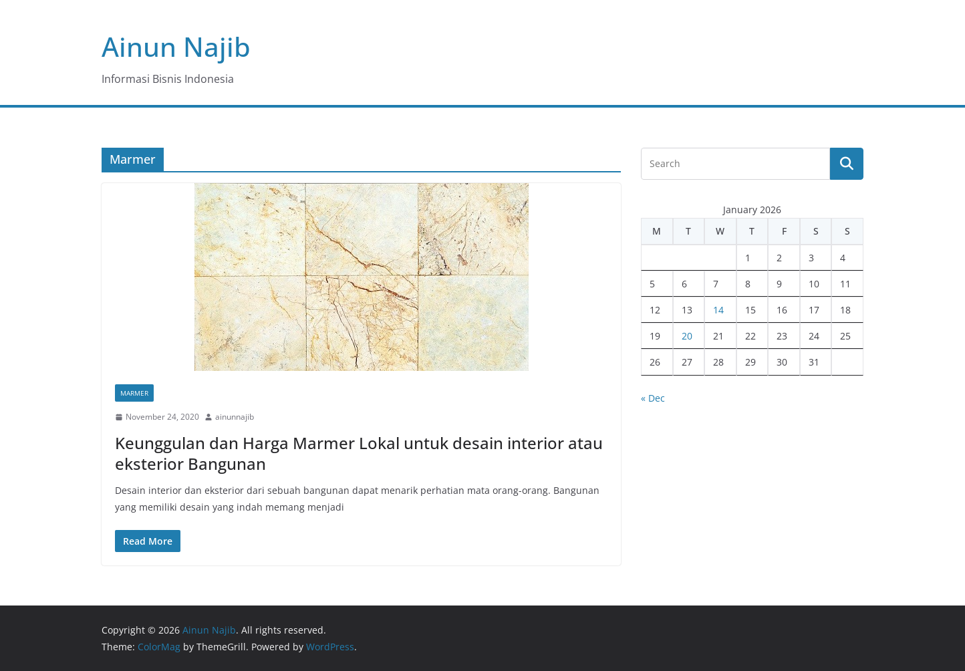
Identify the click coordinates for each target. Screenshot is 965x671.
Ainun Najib (176, 46)
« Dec (653, 398)
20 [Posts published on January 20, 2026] (687, 335)
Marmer (134, 393)
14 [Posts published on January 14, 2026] (718, 309)
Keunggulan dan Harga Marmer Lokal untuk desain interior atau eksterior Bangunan (359, 453)
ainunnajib (234, 416)
